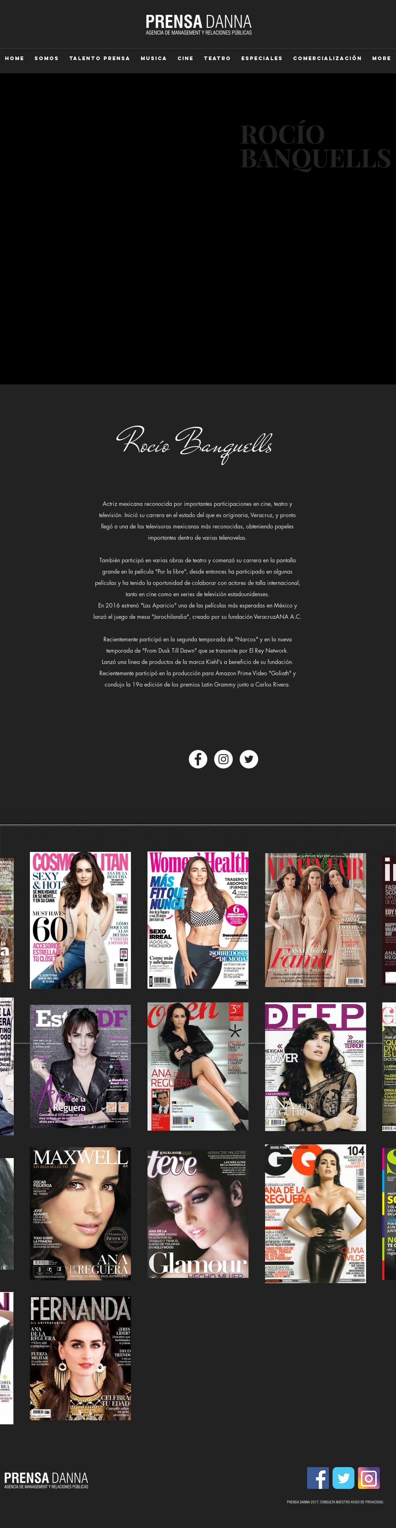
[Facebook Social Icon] (318, 1478)
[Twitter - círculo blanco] (249, 759)
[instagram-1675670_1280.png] (369, 1478)
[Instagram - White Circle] (223, 759)
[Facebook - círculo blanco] (198, 759)
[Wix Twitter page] (343, 1478)
